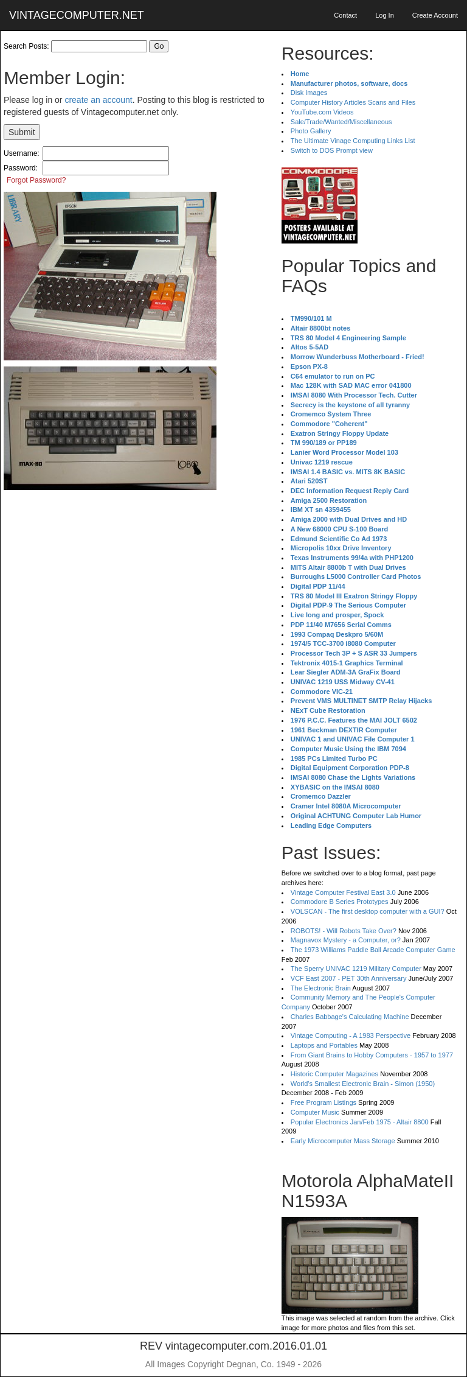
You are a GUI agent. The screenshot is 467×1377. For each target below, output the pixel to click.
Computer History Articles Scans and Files (353, 102)
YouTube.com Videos (322, 112)
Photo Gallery (311, 131)
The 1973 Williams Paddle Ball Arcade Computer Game (373, 949)
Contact (345, 15)
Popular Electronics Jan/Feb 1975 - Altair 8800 (360, 1122)
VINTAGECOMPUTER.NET (76, 15)
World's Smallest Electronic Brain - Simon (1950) (363, 1083)
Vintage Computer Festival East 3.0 (343, 892)
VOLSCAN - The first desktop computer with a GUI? (368, 911)
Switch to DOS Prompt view (332, 150)
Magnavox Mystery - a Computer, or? (346, 940)
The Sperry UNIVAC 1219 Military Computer (356, 968)
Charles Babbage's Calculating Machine (350, 1016)
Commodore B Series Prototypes (340, 901)
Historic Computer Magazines (334, 1073)
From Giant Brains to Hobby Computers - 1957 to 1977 (372, 1055)
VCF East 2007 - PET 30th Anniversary (349, 978)
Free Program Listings (323, 1102)
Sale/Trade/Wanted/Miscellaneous (341, 121)
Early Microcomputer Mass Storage (343, 1140)
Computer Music (315, 1112)
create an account (98, 100)
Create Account (435, 15)
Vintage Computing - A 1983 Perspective (350, 1035)
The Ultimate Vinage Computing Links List (353, 140)
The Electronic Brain (321, 988)
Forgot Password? (36, 180)
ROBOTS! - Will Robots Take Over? (343, 930)
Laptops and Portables (324, 1045)
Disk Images (309, 92)
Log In (384, 15)
